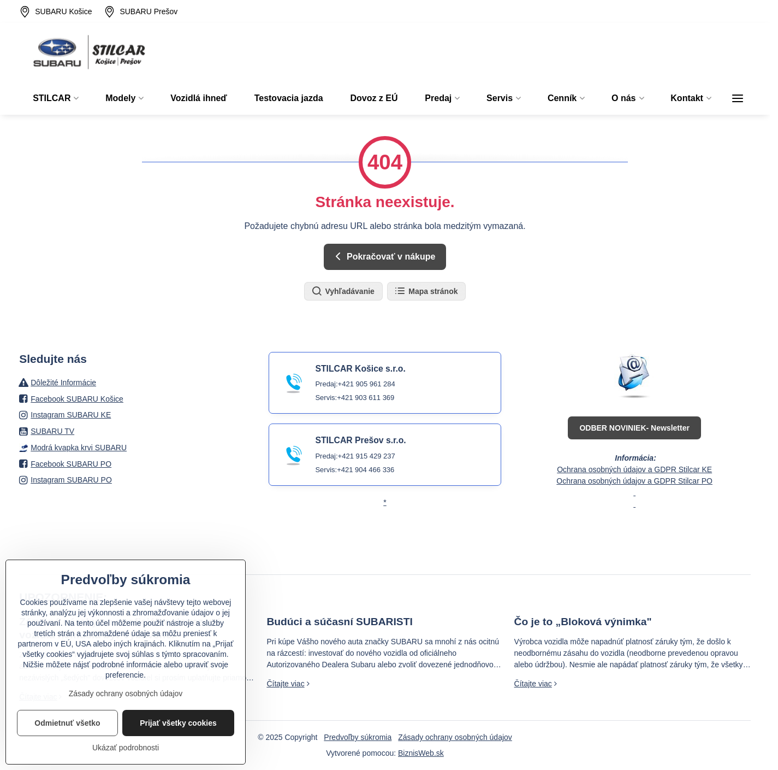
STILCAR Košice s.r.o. (360, 368)
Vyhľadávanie (343, 291)
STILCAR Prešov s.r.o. (360, 440)
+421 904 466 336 (365, 470)
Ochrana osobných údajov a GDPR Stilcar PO (634, 481)
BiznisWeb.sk (421, 753)
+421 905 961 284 (366, 384)
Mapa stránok (426, 291)
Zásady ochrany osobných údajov (455, 737)
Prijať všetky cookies (178, 742)
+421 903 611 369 (365, 397)
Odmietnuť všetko (67, 742)
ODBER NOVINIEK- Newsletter (634, 428)
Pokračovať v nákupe (383, 256)
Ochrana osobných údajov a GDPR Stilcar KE (634, 469)
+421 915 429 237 (366, 456)
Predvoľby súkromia (357, 737)
